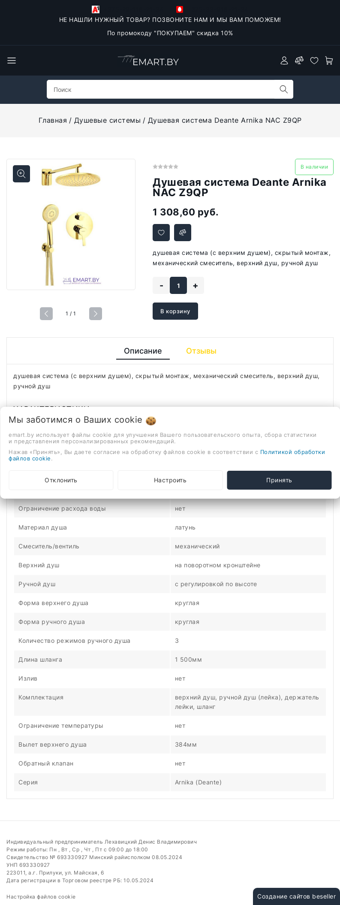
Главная (53, 120)
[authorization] (284, 60)
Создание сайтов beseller (296, 896)
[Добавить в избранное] (161, 232)
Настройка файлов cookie (41, 896)
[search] (283, 89)
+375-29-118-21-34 (128, 9)
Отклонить (61, 480)
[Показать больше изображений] (21, 173)
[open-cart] (329, 60)
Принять (279, 480)
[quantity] (178, 285)
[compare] (299, 60)
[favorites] (314, 60)
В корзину (175, 311)
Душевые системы (107, 120)
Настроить (170, 480)
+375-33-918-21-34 (212, 9)
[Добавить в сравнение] (182, 232)
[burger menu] (11, 60)
